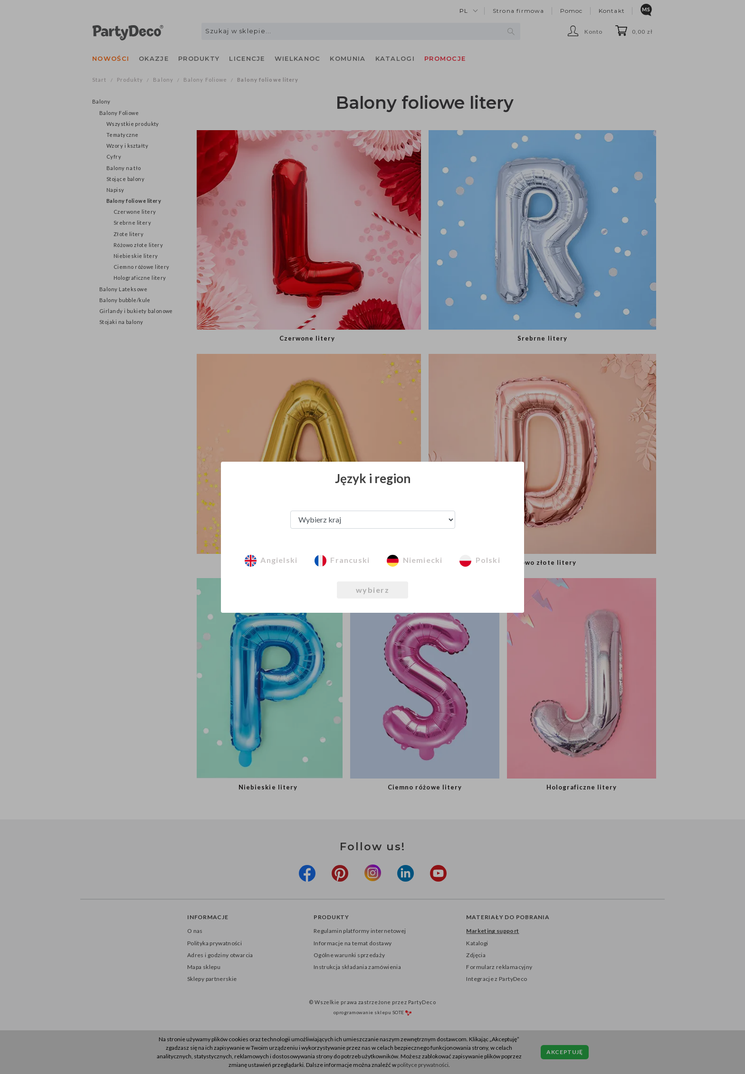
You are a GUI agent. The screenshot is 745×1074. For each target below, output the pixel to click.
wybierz (373, 589)
